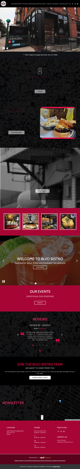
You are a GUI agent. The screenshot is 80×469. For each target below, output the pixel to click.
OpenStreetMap (72, 419)
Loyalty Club (67, 3)
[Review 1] (33, 345)
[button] (36, 283)
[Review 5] (47, 345)
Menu (12, 3)
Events (26, 3)
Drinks (16, 3)
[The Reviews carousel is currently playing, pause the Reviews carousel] (40, 351)
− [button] (42, 418)
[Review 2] (36, 345)
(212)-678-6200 (61, 440)
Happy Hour (21, 3)
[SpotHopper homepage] (44, 457)
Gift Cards (52, 3)
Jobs (48, 3)
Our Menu (40, 267)
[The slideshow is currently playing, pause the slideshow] (3, 281)
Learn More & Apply (38, 378)
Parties (39, 3)
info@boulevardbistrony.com (65, 442)
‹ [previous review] (18, 334)
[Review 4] (43, 345)
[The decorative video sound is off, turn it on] (7, 48)
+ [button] (42, 416)
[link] (60, 401)
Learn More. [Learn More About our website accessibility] (56, 466)
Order (30, 3)
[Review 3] (40, 345)
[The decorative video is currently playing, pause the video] (3, 48)
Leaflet (66, 419)
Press (62, 3)
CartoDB (78, 419)
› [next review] (62, 334)
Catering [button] (44, 3)
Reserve (35, 3)
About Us (58, 3)
